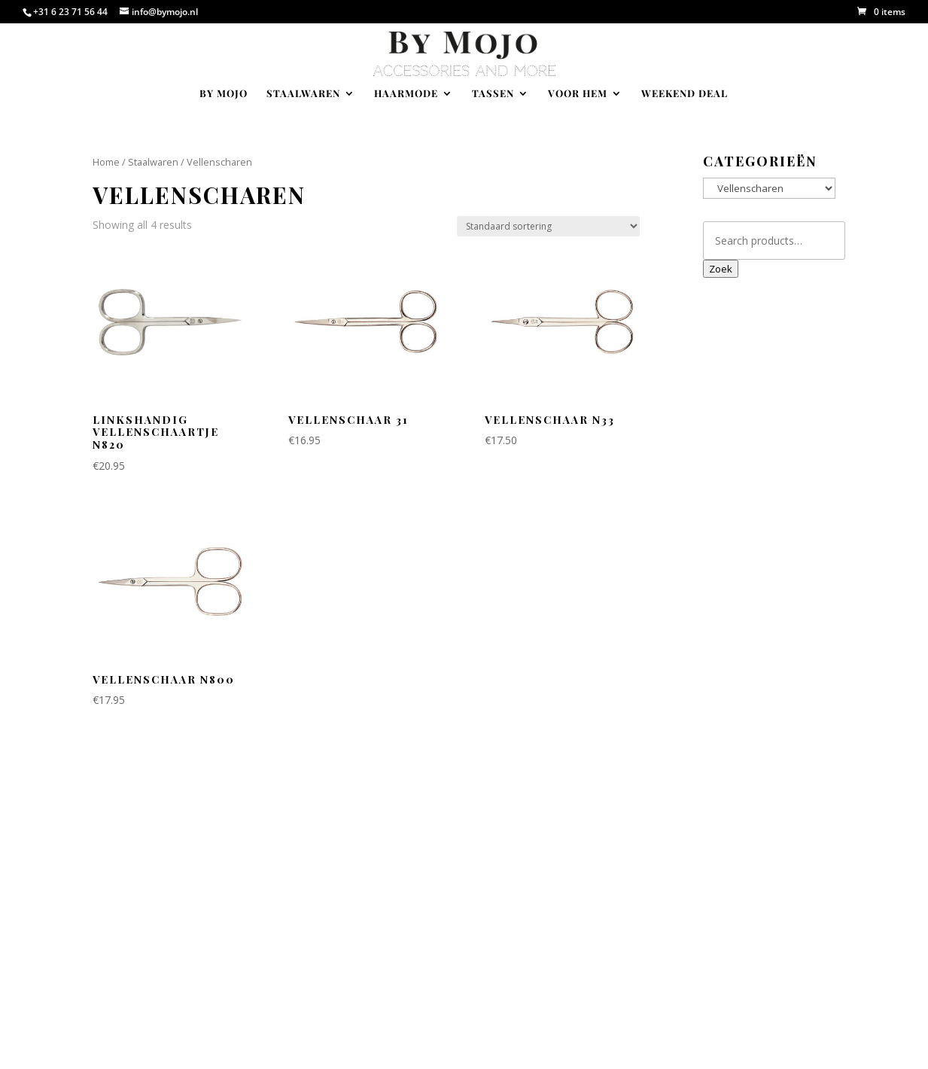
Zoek (720, 269)
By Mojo (223, 93)
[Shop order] (548, 226)
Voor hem (577, 93)
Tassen (493, 93)
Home (106, 162)
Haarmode (406, 93)
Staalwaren (303, 93)
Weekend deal (684, 93)
